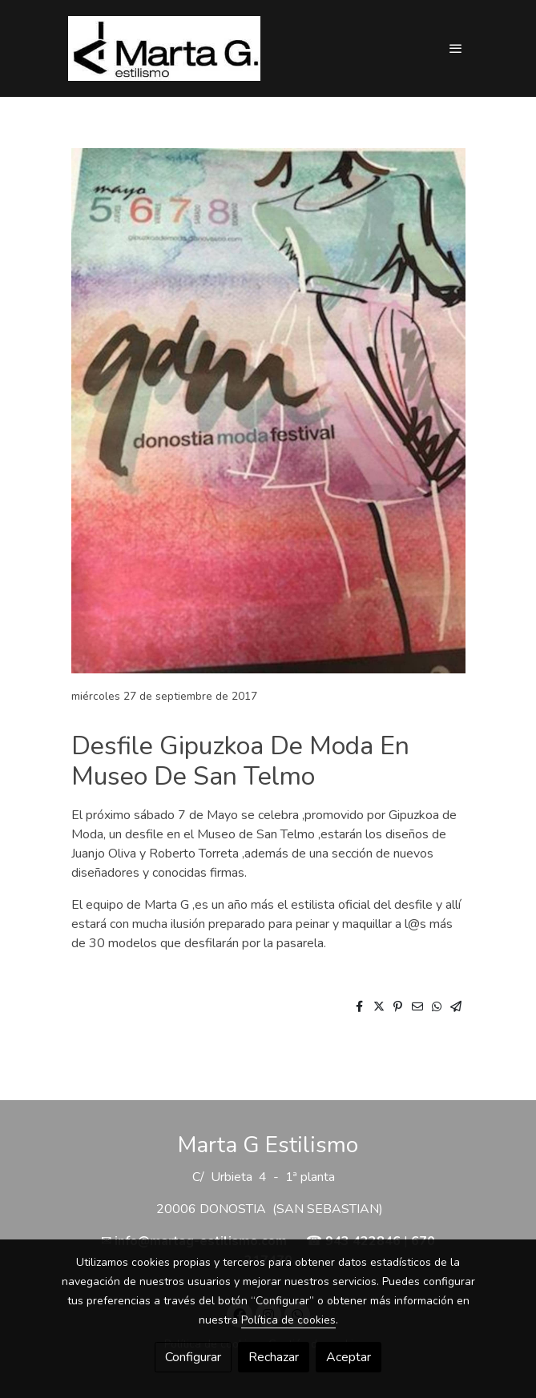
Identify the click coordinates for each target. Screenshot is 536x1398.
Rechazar (273, 1357)
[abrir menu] (456, 48)
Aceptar (348, 1357)
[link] (164, 48)
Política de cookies (288, 1320)
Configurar (193, 1357)
